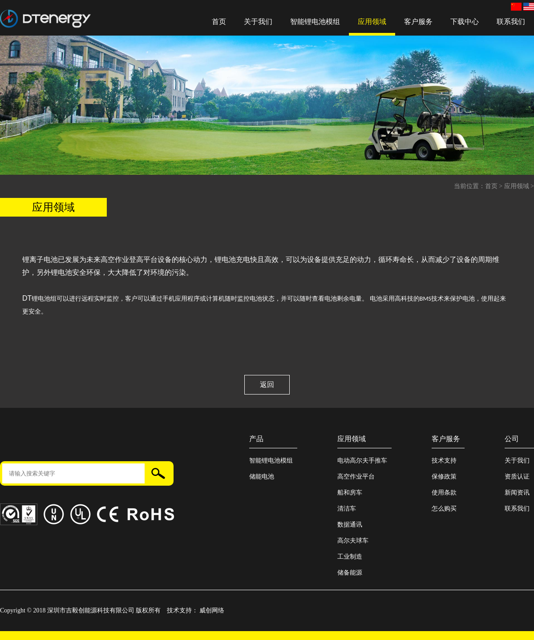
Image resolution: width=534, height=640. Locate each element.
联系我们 (511, 21)
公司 (512, 439)
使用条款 (444, 492)
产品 (256, 439)
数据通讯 (349, 524)
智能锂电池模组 (315, 21)
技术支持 (444, 460)
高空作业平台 (356, 476)
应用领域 (372, 21)
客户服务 (418, 21)
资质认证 (517, 476)
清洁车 (346, 508)
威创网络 (211, 610)
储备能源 (349, 572)
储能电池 (261, 476)
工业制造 (349, 556)
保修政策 (444, 476)
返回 (267, 384)
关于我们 (258, 21)
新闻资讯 (517, 492)
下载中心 (464, 21)
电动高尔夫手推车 (362, 460)
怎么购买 (444, 508)
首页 (219, 21)
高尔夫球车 (352, 540)
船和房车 (349, 492)
